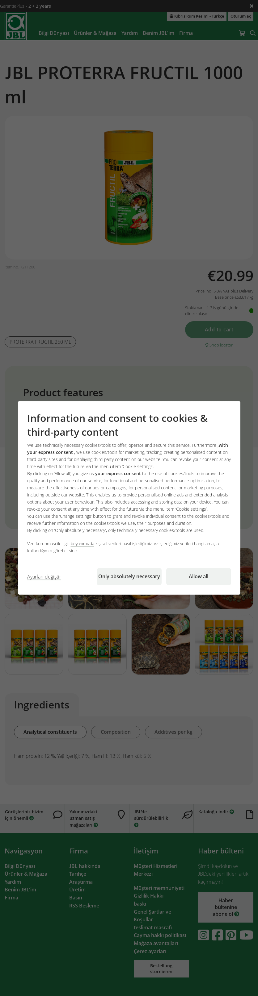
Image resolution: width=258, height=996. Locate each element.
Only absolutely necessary (129, 576)
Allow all (198, 576)
